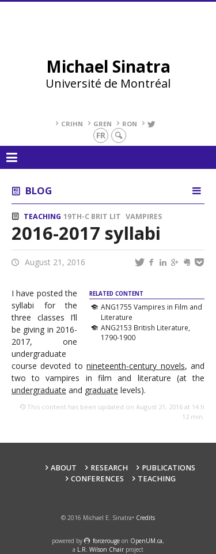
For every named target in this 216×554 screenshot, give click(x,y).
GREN (102, 123)
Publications (168, 468)
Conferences (97, 479)
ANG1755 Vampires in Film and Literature (151, 312)
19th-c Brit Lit (92, 216)
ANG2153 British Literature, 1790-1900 (145, 332)
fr (100, 135)
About (64, 468)
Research (109, 468)
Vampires (144, 216)
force (106, 541)
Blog (38, 190)
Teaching (42, 216)
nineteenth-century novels (135, 365)
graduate (101, 390)
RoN (129, 123)
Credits (145, 518)
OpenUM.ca (146, 541)
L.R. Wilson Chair (100, 549)
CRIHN (72, 123)
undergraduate (39, 390)
